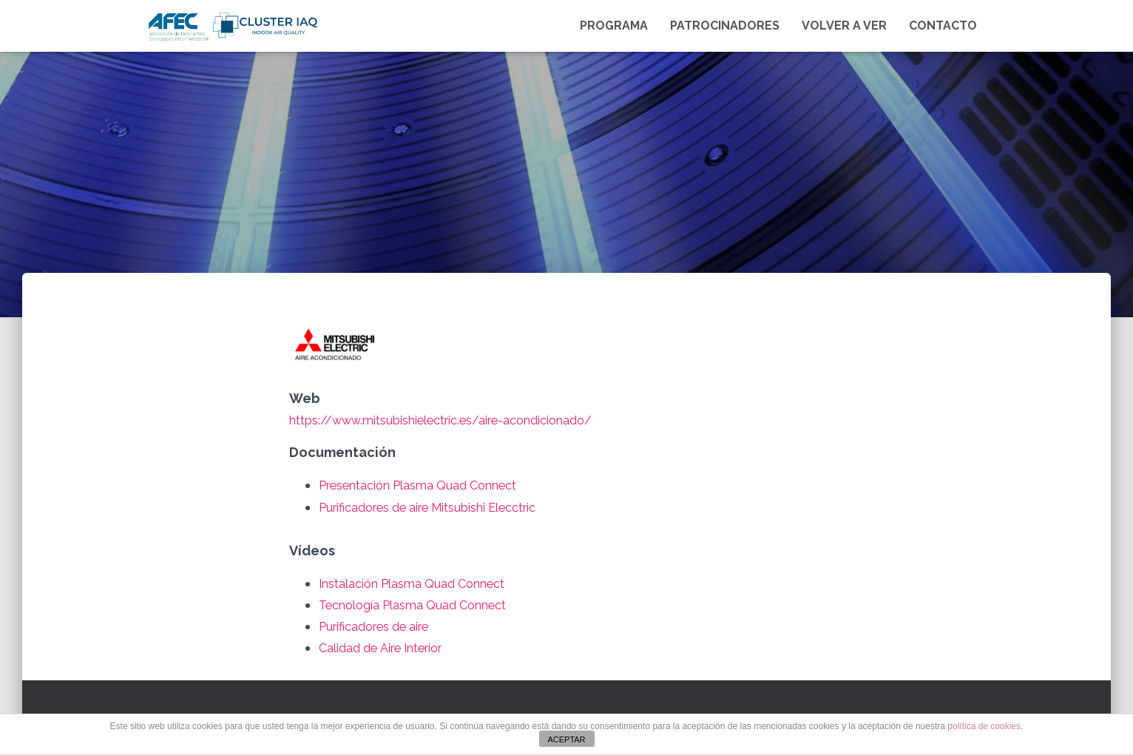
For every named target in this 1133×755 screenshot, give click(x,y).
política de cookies (984, 726)
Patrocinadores (724, 25)
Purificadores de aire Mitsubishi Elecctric (447, 507)
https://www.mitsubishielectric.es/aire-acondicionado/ (463, 419)
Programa (614, 25)
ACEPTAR (566, 739)
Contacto (943, 25)
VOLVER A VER (844, 25)
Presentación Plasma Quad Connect (433, 484)
